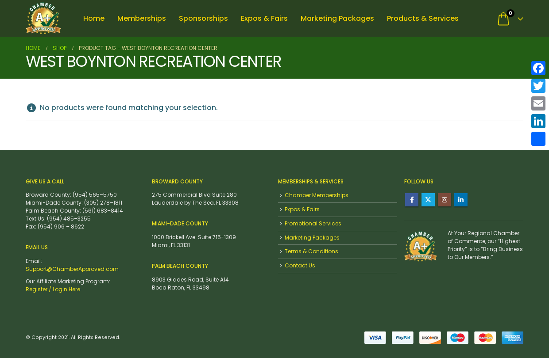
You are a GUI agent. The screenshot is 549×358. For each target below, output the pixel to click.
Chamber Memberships (316, 195)
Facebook (411, 199)
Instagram (444, 199)
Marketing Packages (337, 18)
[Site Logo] (43, 18)
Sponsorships (203, 18)
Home (93, 18)
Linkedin (461, 199)
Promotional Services (313, 223)
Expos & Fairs (264, 18)
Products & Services (423, 18)
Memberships (141, 18)
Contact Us (300, 265)
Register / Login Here (53, 289)
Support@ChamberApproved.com (72, 269)
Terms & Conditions (311, 251)
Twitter (428, 199)
